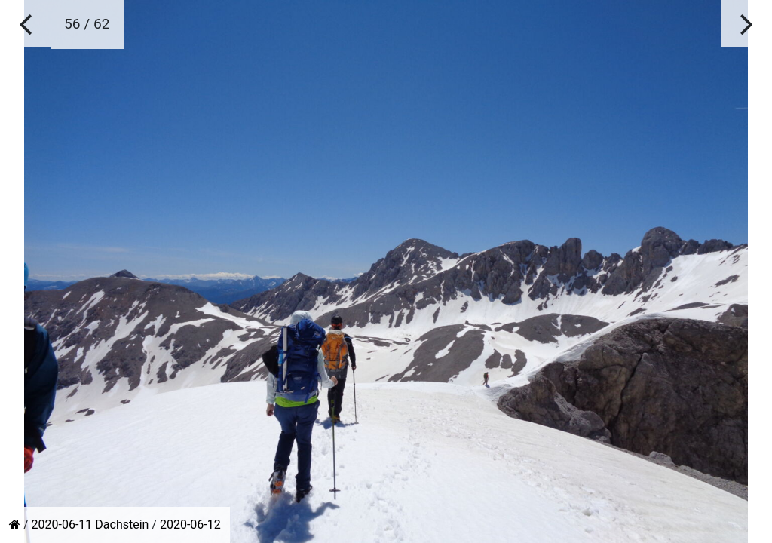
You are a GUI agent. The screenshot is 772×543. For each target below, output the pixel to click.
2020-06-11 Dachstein (90, 524)
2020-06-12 (190, 524)
